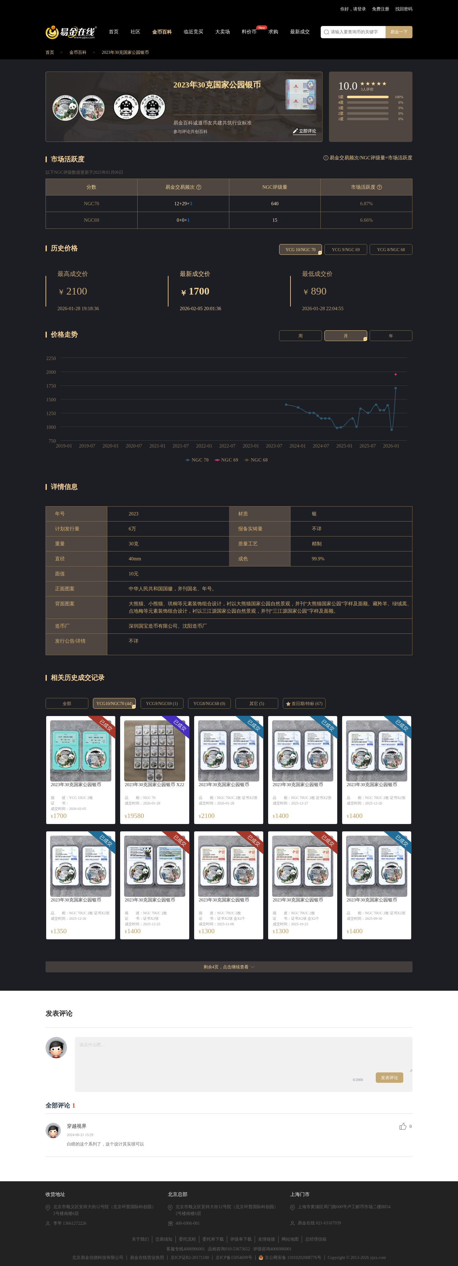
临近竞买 (193, 31)
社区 (135, 31)
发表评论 (389, 1077)
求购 (273, 31)
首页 (114, 31)
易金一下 (399, 32)
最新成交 (300, 31)
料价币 (249, 31)
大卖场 (222, 31)
